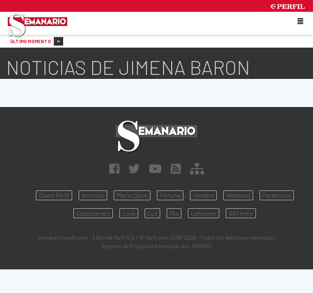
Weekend (238, 195)
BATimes (241, 213)
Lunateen (203, 213)
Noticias (93, 195)
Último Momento (36, 41)
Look (128, 213)
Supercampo (93, 213)
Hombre (203, 195)
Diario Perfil (54, 195)
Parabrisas (276, 195)
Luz (152, 213)
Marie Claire (132, 195)
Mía (174, 213)
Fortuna (170, 195)
